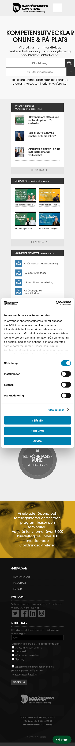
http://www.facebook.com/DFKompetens (24, 613)
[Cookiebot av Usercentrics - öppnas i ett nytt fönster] (55, 303)
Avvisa (37, 440)
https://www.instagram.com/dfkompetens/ (41, 613)
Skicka (17, 682)
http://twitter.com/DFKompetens (15, 613)
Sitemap (48, 724)
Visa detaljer (56, 409)
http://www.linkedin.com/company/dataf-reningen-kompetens (32, 613)
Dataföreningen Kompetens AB (30, 8)
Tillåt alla (37, 420)
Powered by (35, 737)
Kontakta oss (21, 576)
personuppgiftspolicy (26, 674)
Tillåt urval (37, 430)
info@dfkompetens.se (33, 724)
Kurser (17, 588)
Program (19, 582)
